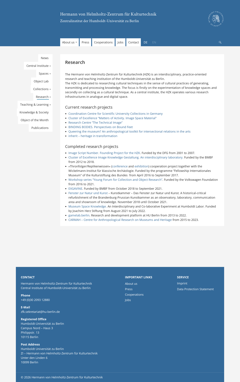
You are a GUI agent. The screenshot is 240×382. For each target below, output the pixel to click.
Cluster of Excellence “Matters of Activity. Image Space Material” (112, 118)
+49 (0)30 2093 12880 (35, 300)
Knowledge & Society (34, 112)
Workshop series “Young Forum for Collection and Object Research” (115, 180)
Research (42, 97)
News (45, 58)
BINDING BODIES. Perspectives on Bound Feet (100, 127)
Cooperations (103, 42)
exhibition (141, 166)
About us (68, 42)
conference (120, 166)
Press (85, 42)
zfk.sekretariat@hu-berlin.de (40, 312)
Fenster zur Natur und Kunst (88, 193)
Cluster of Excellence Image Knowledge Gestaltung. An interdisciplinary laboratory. (125, 157)
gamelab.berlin (78, 215)
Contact (133, 42)
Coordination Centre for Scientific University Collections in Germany (115, 114)
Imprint (182, 283)
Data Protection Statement (195, 289)
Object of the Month (35, 120)
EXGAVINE (75, 189)
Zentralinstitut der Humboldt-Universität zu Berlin (99, 20)
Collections (41, 89)
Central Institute (37, 66)
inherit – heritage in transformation (92, 136)
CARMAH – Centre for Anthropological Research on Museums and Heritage (120, 220)
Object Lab (41, 81)
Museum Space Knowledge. (87, 206)
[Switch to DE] (145, 42)
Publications (40, 128)
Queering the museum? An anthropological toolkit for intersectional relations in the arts (129, 131)
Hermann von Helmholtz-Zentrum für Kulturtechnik (108, 14)
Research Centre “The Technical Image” (95, 122)
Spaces (44, 73)
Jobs (120, 42)
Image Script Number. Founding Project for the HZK (104, 153)
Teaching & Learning (34, 104)
